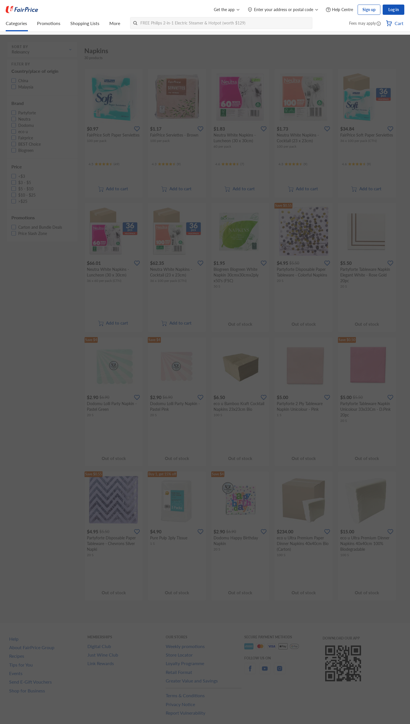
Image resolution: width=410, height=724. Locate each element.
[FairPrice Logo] (22, 9)
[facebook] (250, 672)
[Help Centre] (339, 10)
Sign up (369, 9)
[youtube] (264, 672)
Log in (393, 9)
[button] (378, 23)
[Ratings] (104, 164)
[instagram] (279, 672)
